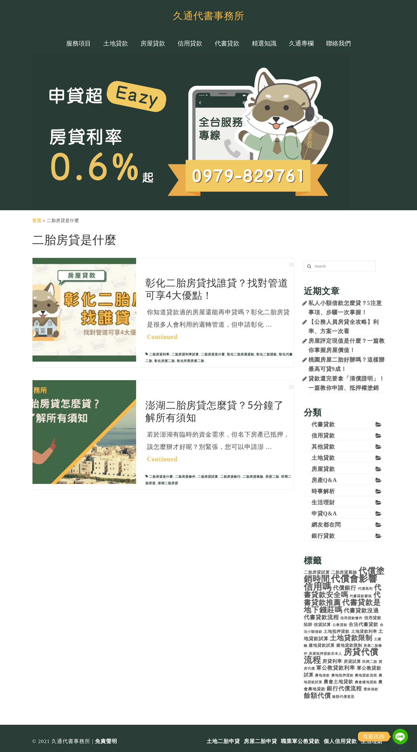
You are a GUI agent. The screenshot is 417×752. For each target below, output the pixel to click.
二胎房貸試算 (208, 476)
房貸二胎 (272, 476)
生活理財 (323, 502)
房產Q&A (324, 480)
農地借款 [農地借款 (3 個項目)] (322, 675)
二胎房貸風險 (253, 476)
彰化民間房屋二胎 (190, 361)
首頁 (36, 220)
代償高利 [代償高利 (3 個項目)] (365, 588)
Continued (162, 336)
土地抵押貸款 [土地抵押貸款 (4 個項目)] (337, 631)
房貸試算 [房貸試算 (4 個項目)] (352, 661)
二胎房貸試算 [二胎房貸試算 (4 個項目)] (317, 572)
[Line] (400, 736)
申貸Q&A (324, 514)
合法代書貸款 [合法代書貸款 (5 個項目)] (363, 624)
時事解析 (323, 491)
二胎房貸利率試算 (185, 354)
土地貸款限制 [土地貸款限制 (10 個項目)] (351, 638)
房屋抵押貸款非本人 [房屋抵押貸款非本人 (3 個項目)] (325, 653)
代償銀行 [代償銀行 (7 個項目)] (344, 588)
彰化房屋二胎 (164, 361)
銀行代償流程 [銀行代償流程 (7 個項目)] (344, 688)
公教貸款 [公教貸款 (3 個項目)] (340, 625)
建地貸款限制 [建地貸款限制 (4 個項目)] (349, 645)
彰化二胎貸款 (266, 354)
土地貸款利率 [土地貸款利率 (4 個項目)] (364, 631)
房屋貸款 (323, 469)
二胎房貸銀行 (230, 476)
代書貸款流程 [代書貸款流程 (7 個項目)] (321, 617)
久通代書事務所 (208, 15)
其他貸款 (323, 447)
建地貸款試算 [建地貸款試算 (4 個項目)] (322, 645)
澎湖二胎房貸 (168, 483)
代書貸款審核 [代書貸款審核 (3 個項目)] (361, 596)
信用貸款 (323, 436)
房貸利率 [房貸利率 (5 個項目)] (332, 661)
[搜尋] (308, 266)
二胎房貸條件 (185, 476)
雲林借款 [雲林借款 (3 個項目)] (370, 689)
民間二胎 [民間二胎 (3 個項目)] (369, 661)
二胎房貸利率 (159, 354)
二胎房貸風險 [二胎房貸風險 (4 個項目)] (344, 572)
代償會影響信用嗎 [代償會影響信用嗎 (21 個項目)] (341, 583)
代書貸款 (323, 424)
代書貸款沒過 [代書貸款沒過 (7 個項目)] (361, 610)
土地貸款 (323, 458)
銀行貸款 (323, 536)
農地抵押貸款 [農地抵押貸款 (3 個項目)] (342, 675)
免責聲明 (106, 741)
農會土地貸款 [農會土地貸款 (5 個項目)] (338, 681)
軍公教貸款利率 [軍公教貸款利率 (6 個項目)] (335, 668)
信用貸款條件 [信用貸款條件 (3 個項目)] (351, 618)
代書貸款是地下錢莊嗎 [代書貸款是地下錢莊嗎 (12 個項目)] (342, 606)
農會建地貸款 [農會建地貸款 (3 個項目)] (366, 682)
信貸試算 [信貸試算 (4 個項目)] (322, 624)
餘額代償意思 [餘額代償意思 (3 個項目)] (343, 696)
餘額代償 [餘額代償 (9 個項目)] (317, 695)
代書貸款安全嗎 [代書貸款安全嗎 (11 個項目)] (343, 591)
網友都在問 (326, 525)
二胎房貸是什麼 (213, 354)
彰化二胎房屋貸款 (240, 354)
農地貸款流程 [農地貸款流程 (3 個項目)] (366, 675)
